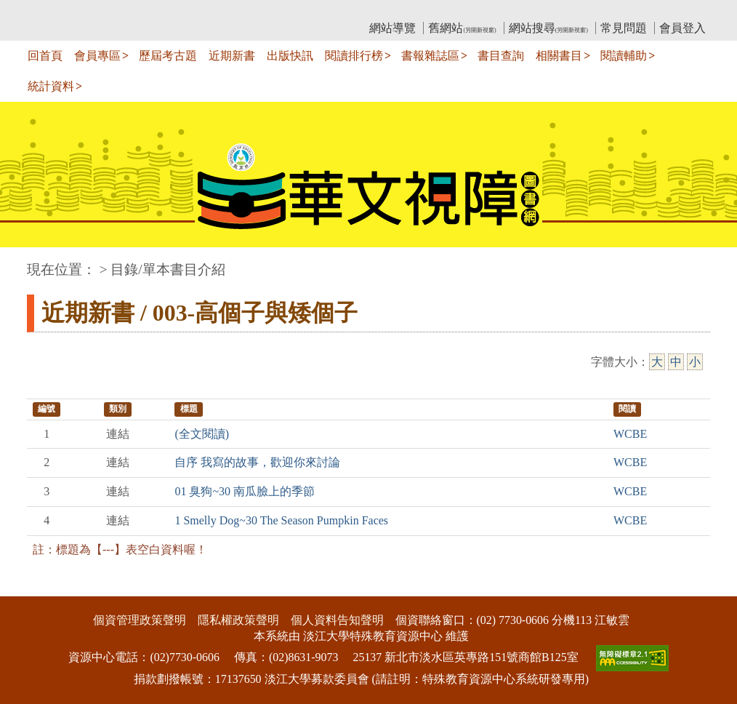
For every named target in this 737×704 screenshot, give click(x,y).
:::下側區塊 (28, 586)
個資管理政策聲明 (139, 620)
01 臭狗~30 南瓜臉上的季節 (244, 491)
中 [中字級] (676, 362)
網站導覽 (392, 28)
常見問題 (623, 28)
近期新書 (232, 55)
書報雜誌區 (430, 55)
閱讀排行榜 (354, 55)
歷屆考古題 (168, 55)
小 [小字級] (695, 362)
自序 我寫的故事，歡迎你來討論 (257, 462)
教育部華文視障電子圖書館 (155, 11)
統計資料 (51, 86)
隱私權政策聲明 (238, 620)
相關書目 (559, 55)
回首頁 (45, 55)
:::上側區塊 (55, 11)
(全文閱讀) (201, 434)
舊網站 (462, 28)
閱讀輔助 (623, 55)
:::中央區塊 (28, 262)
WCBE (630, 434)
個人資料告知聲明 (337, 620)
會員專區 (97, 55)
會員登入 (682, 28)
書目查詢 (501, 55)
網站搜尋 (548, 28)
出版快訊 (290, 55)
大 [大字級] (657, 362)
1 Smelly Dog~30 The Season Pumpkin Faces (281, 520)
